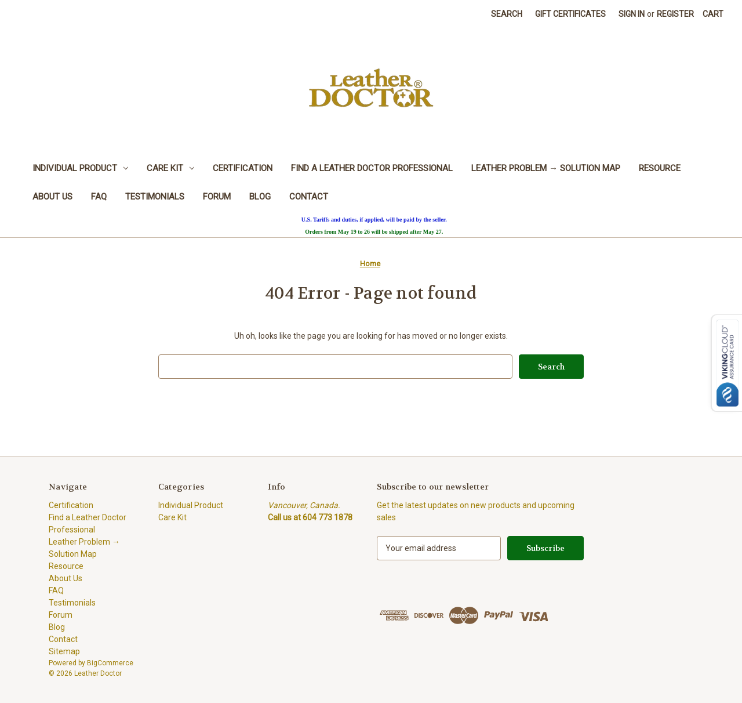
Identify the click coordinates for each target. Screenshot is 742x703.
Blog (260, 196)
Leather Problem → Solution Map (545, 168)
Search (506, 14)
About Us (52, 196)
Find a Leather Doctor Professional (372, 168)
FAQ (99, 196)
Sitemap (64, 651)
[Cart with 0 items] (713, 14)
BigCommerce (110, 663)
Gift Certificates (570, 14)
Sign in (632, 14)
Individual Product (80, 168)
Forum (217, 196)
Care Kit (170, 168)
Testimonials (154, 196)
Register (675, 14)
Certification (242, 168)
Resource (660, 168)
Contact (308, 196)
